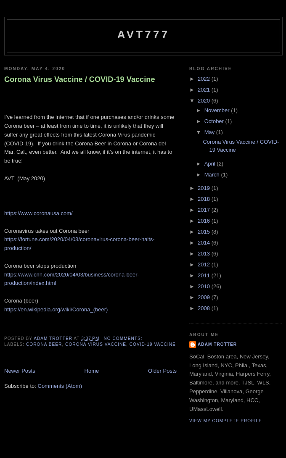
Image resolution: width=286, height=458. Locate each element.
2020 (205, 100)
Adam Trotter (217, 344)
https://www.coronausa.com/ (38, 213)
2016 (205, 221)
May (210, 132)
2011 (205, 275)
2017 (205, 210)
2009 (205, 297)
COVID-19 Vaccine (153, 344)
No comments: (123, 338)
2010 (205, 286)
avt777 (143, 34)
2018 (205, 199)
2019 (205, 188)
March (212, 174)
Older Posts (162, 371)
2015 (205, 232)
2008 (205, 308)
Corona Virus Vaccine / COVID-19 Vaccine (79, 79)
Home (92, 371)
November (217, 110)
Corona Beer (44, 344)
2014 (205, 243)
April (210, 164)
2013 (205, 253)
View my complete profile (225, 421)
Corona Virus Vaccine (95, 344)
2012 (205, 264)
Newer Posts (19, 371)
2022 (205, 79)
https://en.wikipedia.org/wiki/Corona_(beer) (56, 309)
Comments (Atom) (60, 386)
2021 (205, 90)
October (214, 121)
